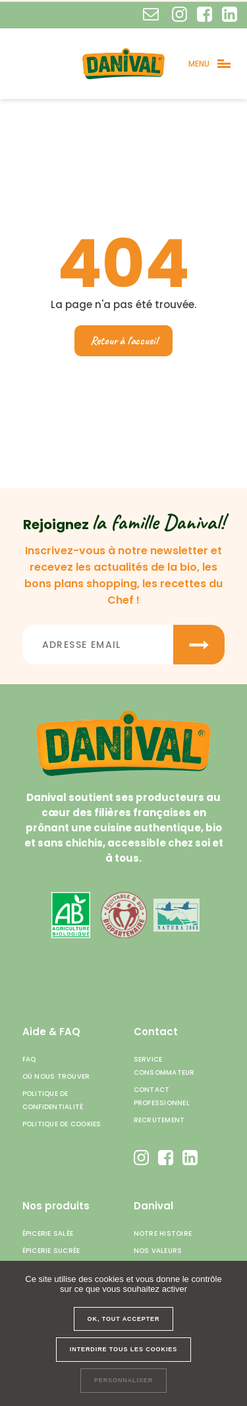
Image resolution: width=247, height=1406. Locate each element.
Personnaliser (123, 1380)
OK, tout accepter (124, 1319)
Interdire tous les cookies (123, 1349)
